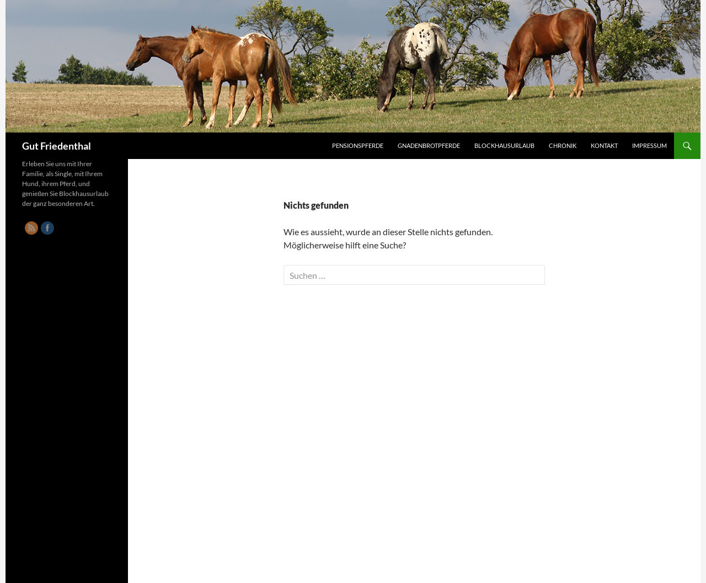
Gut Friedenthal (56, 146)
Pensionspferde (357, 145)
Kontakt (604, 145)
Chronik (562, 145)
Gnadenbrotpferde (429, 145)
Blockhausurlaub (504, 145)
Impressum (649, 145)
